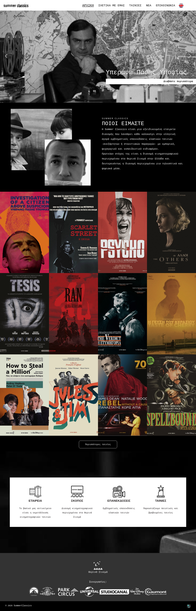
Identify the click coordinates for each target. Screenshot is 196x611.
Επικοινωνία (165, 6)
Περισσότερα (143, 178)
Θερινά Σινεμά (98, 567)
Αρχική (88, 5)
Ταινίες (135, 6)
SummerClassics (23, 605)
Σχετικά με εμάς (111, 6)
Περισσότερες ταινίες (98, 444)
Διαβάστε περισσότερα (178, 81)
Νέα (148, 6)
